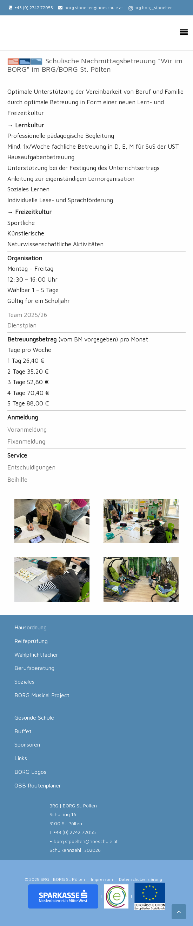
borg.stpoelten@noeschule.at (94, 7)
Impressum (102, 879)
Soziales (24, 681)
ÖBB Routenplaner (37, 785)
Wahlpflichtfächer (36, 654)
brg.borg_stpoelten (153, 7)
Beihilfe (17, 479)
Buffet (23, 731)
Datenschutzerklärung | (142, 879)
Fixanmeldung (26, 441)
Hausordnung (30, 627)
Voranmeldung (27, 429)
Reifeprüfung (31, 641)
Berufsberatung (34, 668)
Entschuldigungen (31, 467)
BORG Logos (30, 772)
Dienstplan (21, 325)
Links (20, 758)
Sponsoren (27, 744)
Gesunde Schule (34, 717)
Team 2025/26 (27, 314)
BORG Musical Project (41, 695)
